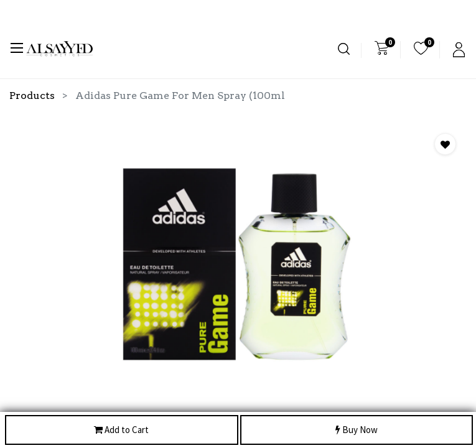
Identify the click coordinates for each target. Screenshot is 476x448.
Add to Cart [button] (121, 430)
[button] (445, 144)
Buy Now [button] (356, 430)
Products (32, 95)
